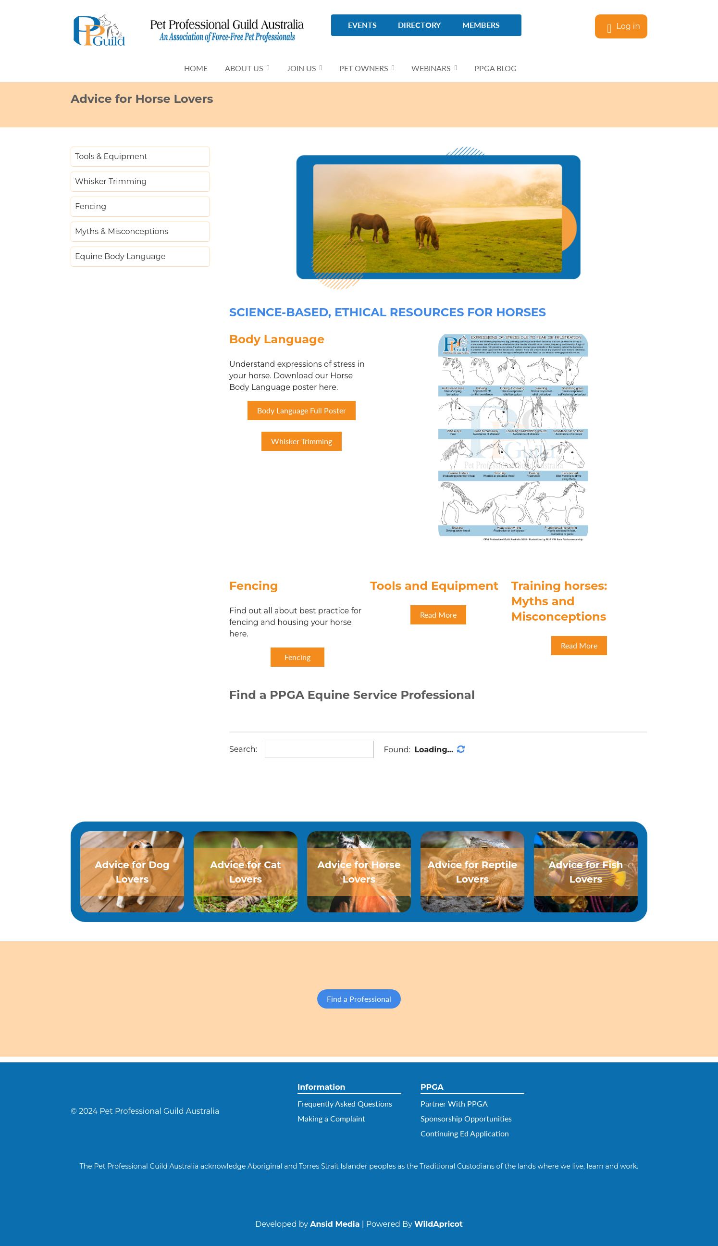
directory (419, 24)
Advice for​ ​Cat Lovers (245, 872)
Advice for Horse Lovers (358, 872)
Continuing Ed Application (465, 1133)
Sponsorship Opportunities (466, 1118)
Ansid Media (334, 1224)
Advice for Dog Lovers (132, 872)
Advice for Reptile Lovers (472, 872)
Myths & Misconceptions (121, 231)
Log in (628, 26)
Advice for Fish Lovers (585, 872)
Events (362, 24)
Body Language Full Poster (301, 410)
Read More (438, 614)
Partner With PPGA (454, 1103)
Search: (243, 749)
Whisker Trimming (111, 181)
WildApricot (438, 1224)
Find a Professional (359, 998)
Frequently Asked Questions (344, 1103)
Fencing (90, 206)
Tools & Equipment (111, 156)
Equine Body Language (120, 256)
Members (481, 24)
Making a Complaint (331, 1118)
